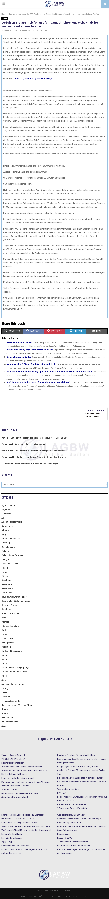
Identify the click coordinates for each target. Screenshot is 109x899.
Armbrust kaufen (9, 789)
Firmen (4, 572)
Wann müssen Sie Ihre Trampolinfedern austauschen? (25, 826)
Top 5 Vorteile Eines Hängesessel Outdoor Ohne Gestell (26, 830)
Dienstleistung (8, 547)
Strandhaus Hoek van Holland (14, 797)
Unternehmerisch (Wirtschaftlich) (16, 705)
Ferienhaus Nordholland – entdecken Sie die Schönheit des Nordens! (33, 457)
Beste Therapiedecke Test (19, 342)
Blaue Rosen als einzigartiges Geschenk (19, 822)
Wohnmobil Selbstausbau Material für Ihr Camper (79, 819)
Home (23, 896)
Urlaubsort (6, 713)
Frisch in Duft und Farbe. (12, 834)
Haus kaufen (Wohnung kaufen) (15, 597)
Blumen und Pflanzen (11, 538)
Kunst (4, 634)
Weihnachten (7, 717)
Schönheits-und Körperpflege (15, 667)
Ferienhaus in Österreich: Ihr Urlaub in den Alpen (24, 444)
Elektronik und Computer (12, 555)
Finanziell (6, 568)
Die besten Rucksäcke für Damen (72, 804)
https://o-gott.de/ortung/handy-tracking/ (33, 78)
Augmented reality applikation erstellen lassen (29, 349)
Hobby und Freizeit (10, 613)
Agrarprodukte (8, 505)
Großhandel (7, 593)
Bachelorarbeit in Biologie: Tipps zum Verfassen (22, 815)
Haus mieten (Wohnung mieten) (16, 601)
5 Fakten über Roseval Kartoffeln (72, 808)
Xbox (3, 726)
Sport (4, 680)
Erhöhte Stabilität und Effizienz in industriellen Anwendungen (29, 464)
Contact (83, 896)
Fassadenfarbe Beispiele (12, 838)
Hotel (3, 618)
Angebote (5, 509)
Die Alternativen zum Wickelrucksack (73, 845)
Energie (5, 559)
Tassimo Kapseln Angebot (13, 755)
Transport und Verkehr (11, 701)
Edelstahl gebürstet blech (12, 763)
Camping (5, 543)
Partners (60, 896)
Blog (3, 534)
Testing (4, 688)
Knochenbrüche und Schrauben (15, 846)
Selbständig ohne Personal (14, 672)
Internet (4, 18)
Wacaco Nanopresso (10, 842)
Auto (3, 518)
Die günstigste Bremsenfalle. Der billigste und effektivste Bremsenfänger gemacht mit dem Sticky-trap (81, 770)
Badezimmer (7, 526)
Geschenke (6, 584)
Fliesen (4, 576)
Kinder (4, 630)
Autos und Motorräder (11, 522)
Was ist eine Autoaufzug (68, 789)
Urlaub (4, 709)
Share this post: (93, 414)
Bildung (5, 530)
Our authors (49, 896)
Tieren (4, 692)
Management (7, 643)
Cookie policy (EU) (35, 896)
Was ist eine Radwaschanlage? (71, 815)
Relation (5, 663)
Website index (71, 896)
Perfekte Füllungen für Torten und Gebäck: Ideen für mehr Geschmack (34, 438)
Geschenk (6, 580)
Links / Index (7, 638)
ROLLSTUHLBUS (64, 838)
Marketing (6, 647)
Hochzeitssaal (63, 834)
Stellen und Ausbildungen (13, 684)
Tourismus (6, 697)
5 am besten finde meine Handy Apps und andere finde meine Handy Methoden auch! (49, 371)
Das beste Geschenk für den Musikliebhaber (77, 755)
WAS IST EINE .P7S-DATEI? (13, 759)
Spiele (4, 676)
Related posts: (93, 417)
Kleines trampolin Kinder (18, 357)
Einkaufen (6, 551)
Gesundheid (7, 588)
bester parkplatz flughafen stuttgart (17, 778)
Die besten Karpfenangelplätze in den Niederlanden (80, 778)
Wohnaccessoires (9, 722)
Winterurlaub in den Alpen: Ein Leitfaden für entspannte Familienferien (34, 451)
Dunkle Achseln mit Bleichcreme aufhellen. (20, 793)
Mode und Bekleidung (11, 651)
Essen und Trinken (9, 563)
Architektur (6, 514)
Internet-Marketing (10, 626)
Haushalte (6, 609)
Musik (4, 659)
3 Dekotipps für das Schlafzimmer (72, 842)
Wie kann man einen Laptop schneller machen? (22, 767)
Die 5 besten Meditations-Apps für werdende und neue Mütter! (38, 382)
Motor (4, 655)
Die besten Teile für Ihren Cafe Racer (17, 819)
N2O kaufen (62, 793)
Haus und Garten (9, 605)
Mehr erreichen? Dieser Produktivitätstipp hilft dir (31, 364)
